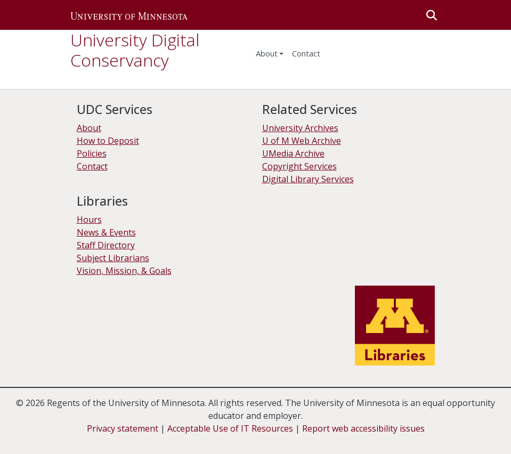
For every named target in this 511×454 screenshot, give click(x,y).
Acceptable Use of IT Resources (230, 428)
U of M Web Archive (301, 141)
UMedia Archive (293, 153)
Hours (89, 219)
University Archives (300, 128)
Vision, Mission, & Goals (124, 271)
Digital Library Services (308, 179)
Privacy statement (122, 428)
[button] (129, 14)
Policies (92, 153)
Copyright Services (299, 166)
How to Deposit (108, 141)
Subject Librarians (113, 258)
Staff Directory (106, 245)
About (267, 53)
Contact (92, 166)
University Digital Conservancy (134, 49)
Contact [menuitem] (306, 53)
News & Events (106, 232)
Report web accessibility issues (363, 428)
